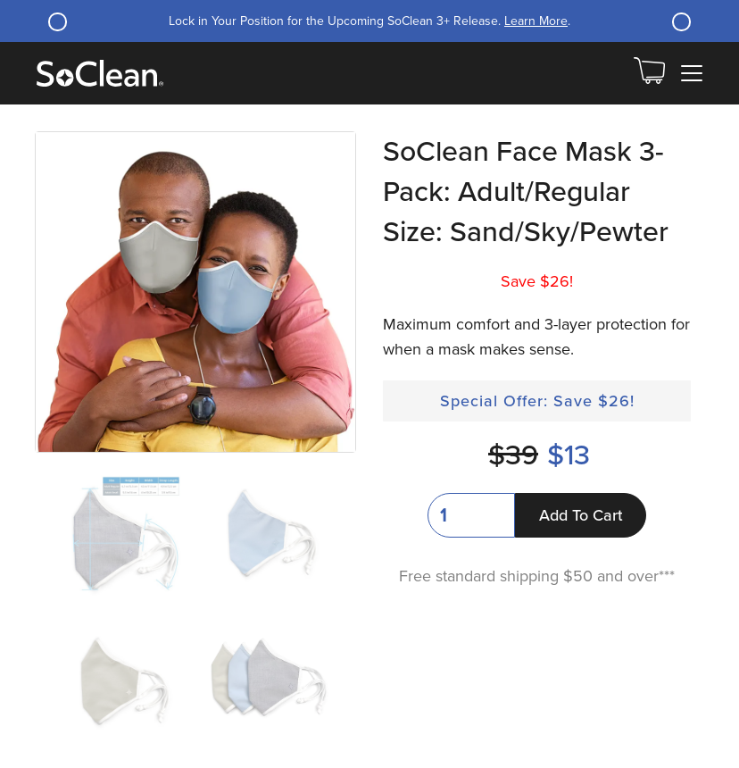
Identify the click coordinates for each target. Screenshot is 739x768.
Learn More (536, 21)
